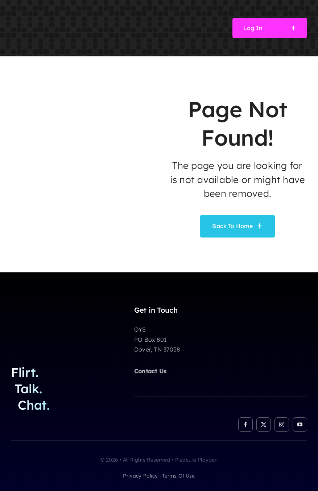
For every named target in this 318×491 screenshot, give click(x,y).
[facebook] (245, 424)
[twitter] (263, 424)
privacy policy (140, 475)
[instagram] (281, 424)
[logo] (51, 8)
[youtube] (300, 424)
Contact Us (150, 371)
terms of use (178, 475)
